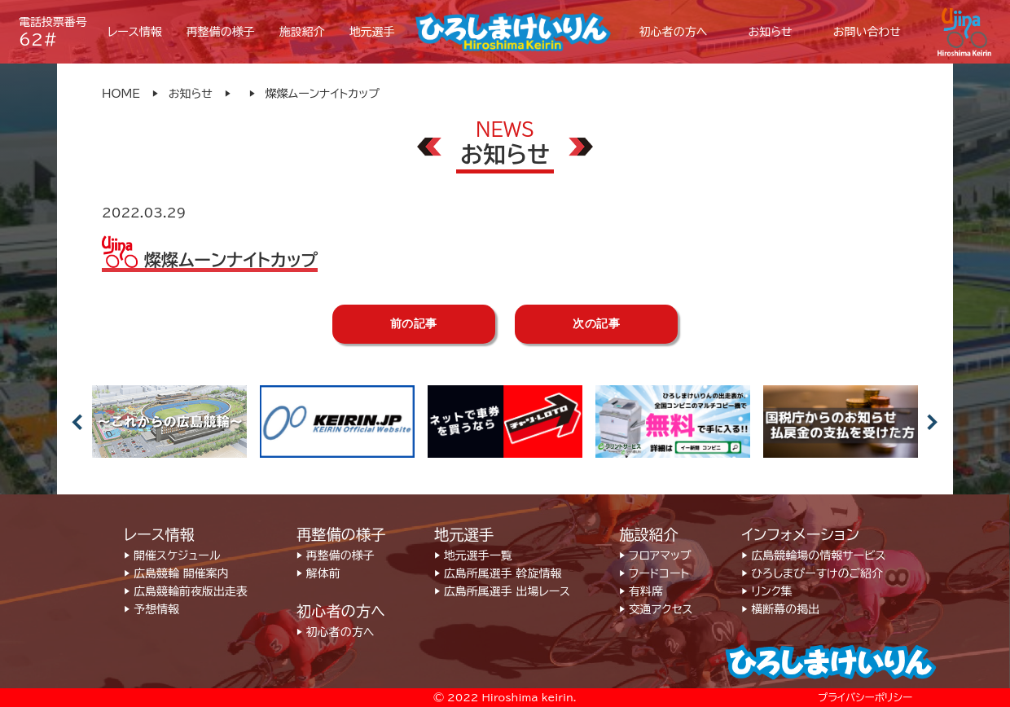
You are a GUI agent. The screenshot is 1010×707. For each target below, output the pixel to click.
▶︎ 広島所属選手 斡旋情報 (497, 573)
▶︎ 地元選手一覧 (473, 555)
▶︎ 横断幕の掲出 (780, 609)
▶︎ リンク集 (766, 591)
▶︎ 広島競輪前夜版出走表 (186, 591)
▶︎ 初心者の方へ (335, 632)
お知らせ (191, 93)
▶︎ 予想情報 (151, 609)
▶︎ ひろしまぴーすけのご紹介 (812, 573)
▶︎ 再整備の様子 (335, 555)
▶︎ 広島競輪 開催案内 (176, 573)
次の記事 (596, 324)
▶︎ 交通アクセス (655, 609)
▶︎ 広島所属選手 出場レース (502, 591)
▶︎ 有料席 (641, 591)
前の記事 (413, 324)
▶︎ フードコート (654, 573)
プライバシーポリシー (865, 697)
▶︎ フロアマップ (655, 555)
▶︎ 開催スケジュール (172, 555)
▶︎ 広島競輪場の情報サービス (813, 555)
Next (932, 422)
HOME (121, 93)
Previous (77, 422)
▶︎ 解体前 (318, 573)
